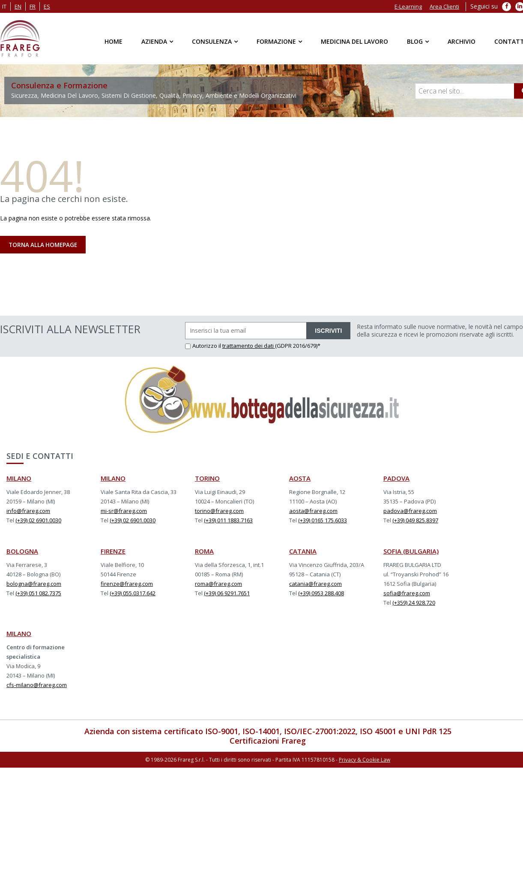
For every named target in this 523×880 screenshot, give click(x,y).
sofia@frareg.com (406, 594)
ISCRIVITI (328, 331)
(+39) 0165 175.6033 (322, 521)
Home (114, 41)
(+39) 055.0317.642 (132, 594)
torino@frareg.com (219, 511)
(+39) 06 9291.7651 (227, 594)
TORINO (207, 479)
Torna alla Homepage (44, 245)
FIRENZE (113, 552)
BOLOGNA (22, 552)
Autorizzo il (203, 346)
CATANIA (303, 552)
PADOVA (396, 479)
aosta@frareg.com (313, 511)
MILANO (18, 479)
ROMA (204, 552)
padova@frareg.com (410, 511)
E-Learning (408, 6)
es (47, 6)
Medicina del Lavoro (354, 41)
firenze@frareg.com (127, 584)
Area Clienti (444, 6)
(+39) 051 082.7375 (38, 594)
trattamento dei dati (248, 346)
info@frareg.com (28, 511)
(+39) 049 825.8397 (415, 521)
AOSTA (300, 479)
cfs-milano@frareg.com (36, 686)
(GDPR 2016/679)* (297, 346)
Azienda (154, 41)
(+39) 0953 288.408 (321, 594)
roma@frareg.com (218, 584)
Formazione (276, 41)
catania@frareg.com (315, 584)
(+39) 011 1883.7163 (228, 521)
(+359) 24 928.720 (413, 603)
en (18, 6)
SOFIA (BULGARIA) (411, 552)
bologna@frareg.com (33, 584)
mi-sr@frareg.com (124, 511)
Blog (415, 41)
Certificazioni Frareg (268, 741)
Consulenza (212, 41)
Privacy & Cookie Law (364, 760)
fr (33, 6)
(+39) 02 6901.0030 (38, 521)
